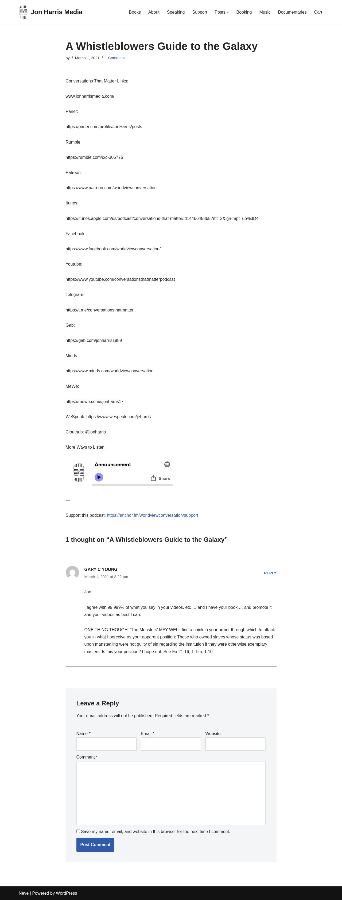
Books (135, 12)
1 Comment (115, 58)
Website (213, 733)
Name (83, 733)
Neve (24, 893)
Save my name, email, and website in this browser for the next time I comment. (155, 831)
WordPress (66, 893)
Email (147, 733)
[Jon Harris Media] (50, 12)
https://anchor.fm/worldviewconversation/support (152, 515)
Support (199, 12)
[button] (228, 12)
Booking (244, 12)
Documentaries (292, 12)
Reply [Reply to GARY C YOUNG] (270, 573)
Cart (318, 12)
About (154, 12)
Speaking (176, 12)
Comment (87, 757)
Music (264, 12)
